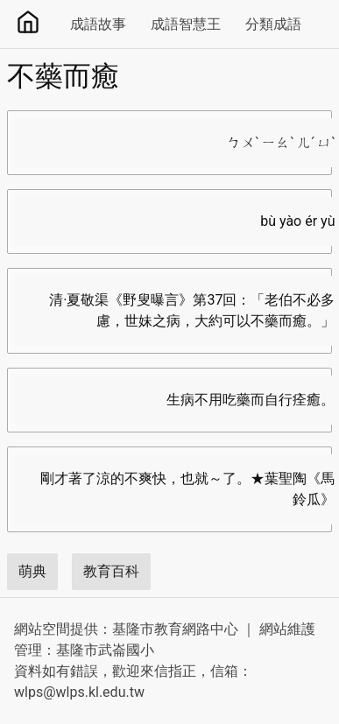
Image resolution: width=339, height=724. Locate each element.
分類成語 (273, 24)
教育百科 (111, 571)
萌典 (32, 571)
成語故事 (98, 24)
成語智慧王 (186, 24)
